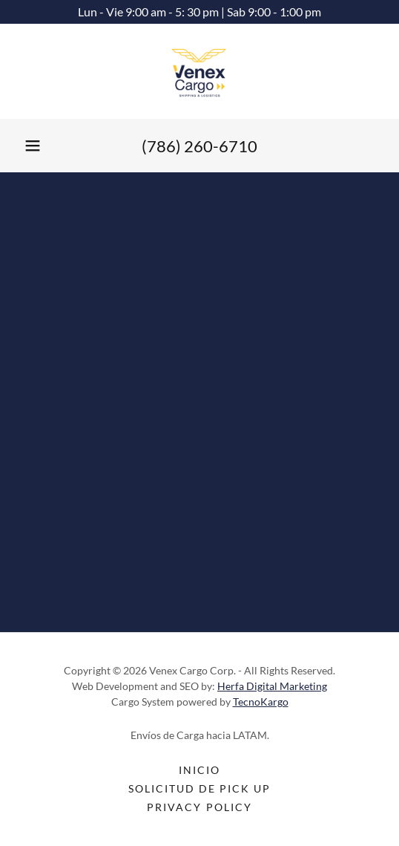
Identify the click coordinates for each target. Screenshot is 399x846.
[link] (199, 71)
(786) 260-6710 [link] (199, 146)
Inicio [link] (199, 770)
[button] (32, 145)
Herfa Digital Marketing (272, 686)
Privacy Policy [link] (199, 807)
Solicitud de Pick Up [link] (199, 788)
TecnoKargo (260, 701)
